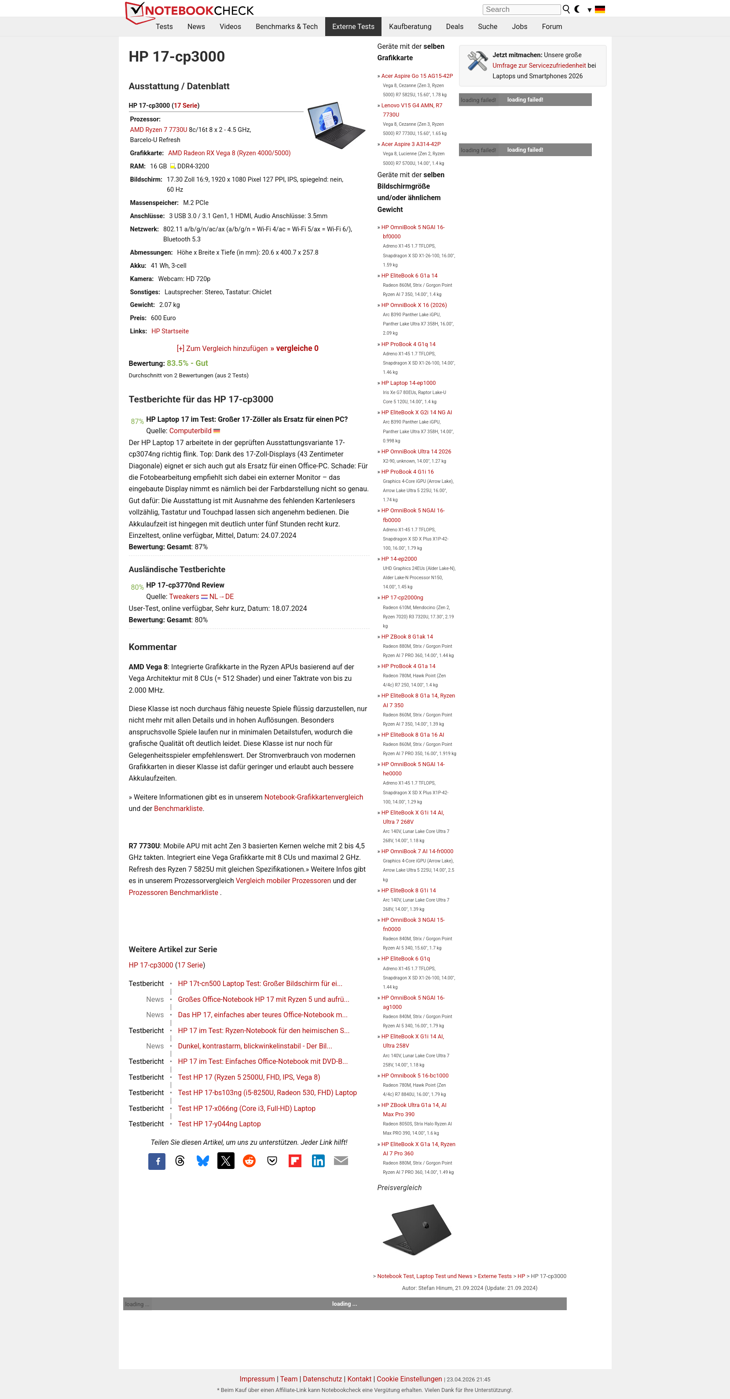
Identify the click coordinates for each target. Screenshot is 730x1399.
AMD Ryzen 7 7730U (158, 130)
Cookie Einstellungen (409, 1379)
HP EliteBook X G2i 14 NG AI (417, 412)
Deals (455, 26)
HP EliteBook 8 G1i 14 (409, 890)
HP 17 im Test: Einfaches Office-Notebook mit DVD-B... (263, 1061)
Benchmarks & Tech (287, 26)
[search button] (567, 9)
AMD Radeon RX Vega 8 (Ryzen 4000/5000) (229, 153)
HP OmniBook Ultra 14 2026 (416, 451)
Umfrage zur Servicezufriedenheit (540, 65)
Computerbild (190, 431)
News (196, 26)
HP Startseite (170, 331)
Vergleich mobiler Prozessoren (283, 881)
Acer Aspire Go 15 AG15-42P (417, 76)
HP (521, 1276)
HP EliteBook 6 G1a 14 (410, 275)
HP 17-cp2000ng (402, 597)
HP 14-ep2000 (399, 558)
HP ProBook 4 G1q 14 (409, 344)
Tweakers (184, 596)
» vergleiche (295, 348)
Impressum (257, 1379)
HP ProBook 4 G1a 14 (409, 666)
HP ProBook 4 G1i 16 (408, 471)
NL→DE (221, 596)
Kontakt (359, 1379)
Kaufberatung (410, 26)
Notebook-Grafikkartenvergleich (313, 797)
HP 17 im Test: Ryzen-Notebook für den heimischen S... (264, 1030)
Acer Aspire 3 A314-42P (411, 144)
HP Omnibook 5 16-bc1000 (415, 1075)
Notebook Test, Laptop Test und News (424, 1276)
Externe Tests (353, 26)
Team (288, 1379)
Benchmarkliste (178, 808)
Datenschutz (322, 1379)
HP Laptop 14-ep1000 (409, 383)
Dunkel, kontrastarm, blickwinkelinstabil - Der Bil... (255, 1046)
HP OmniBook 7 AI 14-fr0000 (418, 851)
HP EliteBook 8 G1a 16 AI (413, 734)
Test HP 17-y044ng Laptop (219, 1124)
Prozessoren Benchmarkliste (174, 892)
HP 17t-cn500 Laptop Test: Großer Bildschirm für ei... (260, 983)
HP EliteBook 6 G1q (406, 958)
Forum (552, 26)
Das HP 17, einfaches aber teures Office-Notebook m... (263, 1015)
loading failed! (478, 100)
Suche (487, 26)
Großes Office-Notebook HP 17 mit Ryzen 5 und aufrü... (264, 999)
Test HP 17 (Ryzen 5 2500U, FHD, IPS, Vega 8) (249, 1077)
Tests (164, 26)
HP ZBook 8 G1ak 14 (407, 636)
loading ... (137, 1304)
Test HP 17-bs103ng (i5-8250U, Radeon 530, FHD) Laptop (267, 1093)
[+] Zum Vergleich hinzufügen (222, 348)
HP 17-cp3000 (151, 965)
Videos (230, 26)
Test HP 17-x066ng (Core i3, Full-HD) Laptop (247, 1108)
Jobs (519, 26)
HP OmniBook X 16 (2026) (414, 305)
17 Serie (186, 106)
